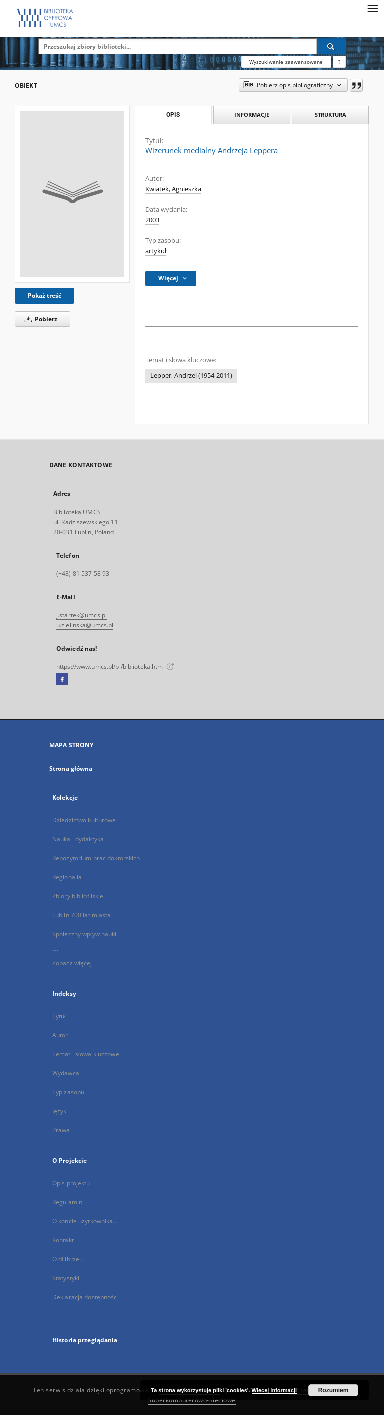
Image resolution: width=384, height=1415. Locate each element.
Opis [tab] (173, 114)
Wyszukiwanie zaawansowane (287, 61)
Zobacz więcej (72, 963)
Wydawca (66, 1073)
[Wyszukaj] (331, 46)
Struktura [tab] (330, 114)
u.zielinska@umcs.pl (85, 625)
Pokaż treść (45, 295)
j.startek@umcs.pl (81, 615)
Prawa (61, 1130)
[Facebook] (62, 679)
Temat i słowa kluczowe (86, 1054)
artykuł (156, 251)
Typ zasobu (68, 1092)
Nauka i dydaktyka (78, 839)
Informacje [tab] (252, 114)
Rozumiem (333, 1390)
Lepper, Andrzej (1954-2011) (191, 375)
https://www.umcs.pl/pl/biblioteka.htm (115, 666)
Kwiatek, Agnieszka (174, 189)
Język (59, 1111)
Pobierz (40, 319)
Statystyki (66, 1278)
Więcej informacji (274, 1390)
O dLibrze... (68, 1259)
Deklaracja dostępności (85, 1297)
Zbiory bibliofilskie (78, 896)
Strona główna (71, 768)
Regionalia (67, 877)
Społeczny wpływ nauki (84, 934)
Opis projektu (71, 1183)
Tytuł (59, 1016)
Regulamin (67, 1202)
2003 (153, 220)
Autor (60, 1035)
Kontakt (63, 1240)
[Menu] (373, 8)
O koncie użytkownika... (85, 1221)
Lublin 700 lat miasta (82, 915)
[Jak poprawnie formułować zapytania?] (339, 62)
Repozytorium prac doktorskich (96, 858)
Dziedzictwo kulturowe (84, 820)
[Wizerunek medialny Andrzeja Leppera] (72, 194)
